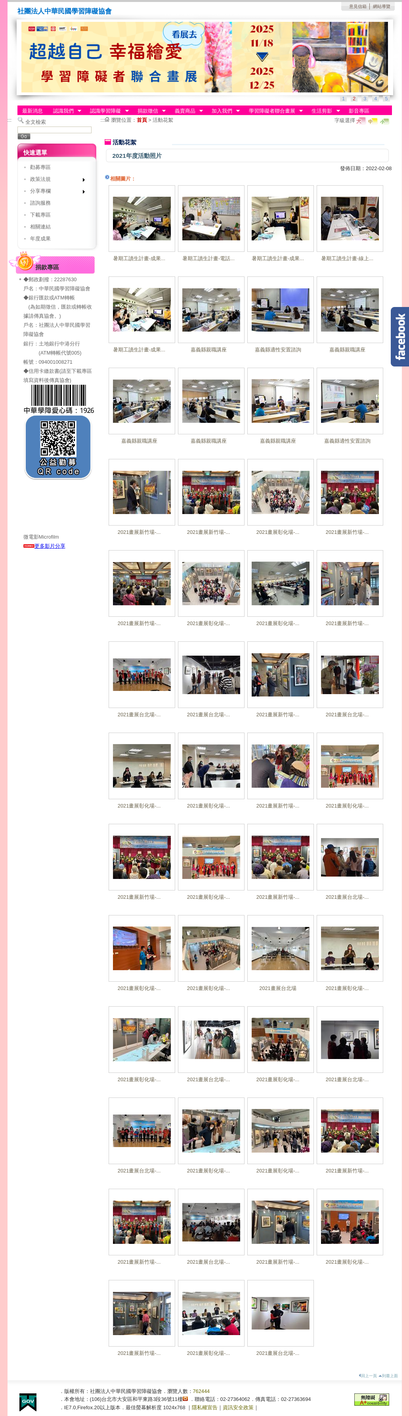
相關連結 (40, 227)
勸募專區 (40, 167)
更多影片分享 (44, 546)
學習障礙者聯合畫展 (273, 111)
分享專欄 (55, 192)
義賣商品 (186, 111)
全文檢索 (35, 122)
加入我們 (223, 111)
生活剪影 (323, 111)
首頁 (142, 120)
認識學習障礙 (107, 111)
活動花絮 (163, 120)
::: (10, 120)
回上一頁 (368, 1376)
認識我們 (64, 111)
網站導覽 (381, 6)
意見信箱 (358, 6)
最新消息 (32, 111)
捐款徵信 (149, 111)
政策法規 (55, 180)
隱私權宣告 (205, 1407)
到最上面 (388, 1376)
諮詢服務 (40, 203)
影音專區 (359, 111)
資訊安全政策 (238, 1407)
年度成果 (40, 239)
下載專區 (40, 215)
